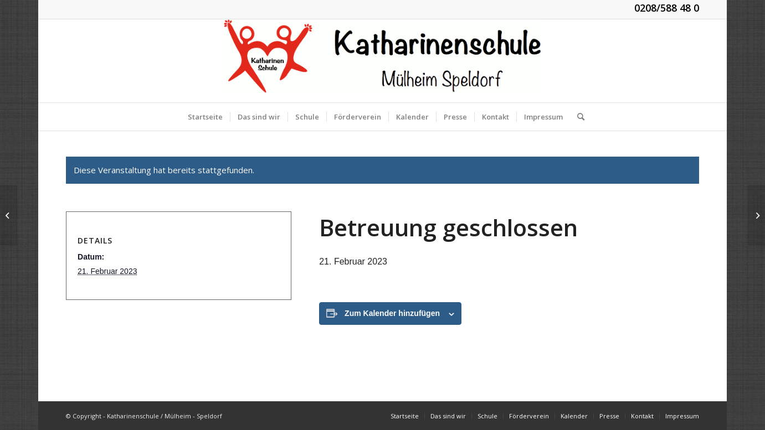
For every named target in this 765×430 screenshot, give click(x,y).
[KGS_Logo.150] (382, 60)
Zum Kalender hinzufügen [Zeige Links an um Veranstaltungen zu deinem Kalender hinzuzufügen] (392, 313)
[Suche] (577, 117)
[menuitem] (205, 117)
